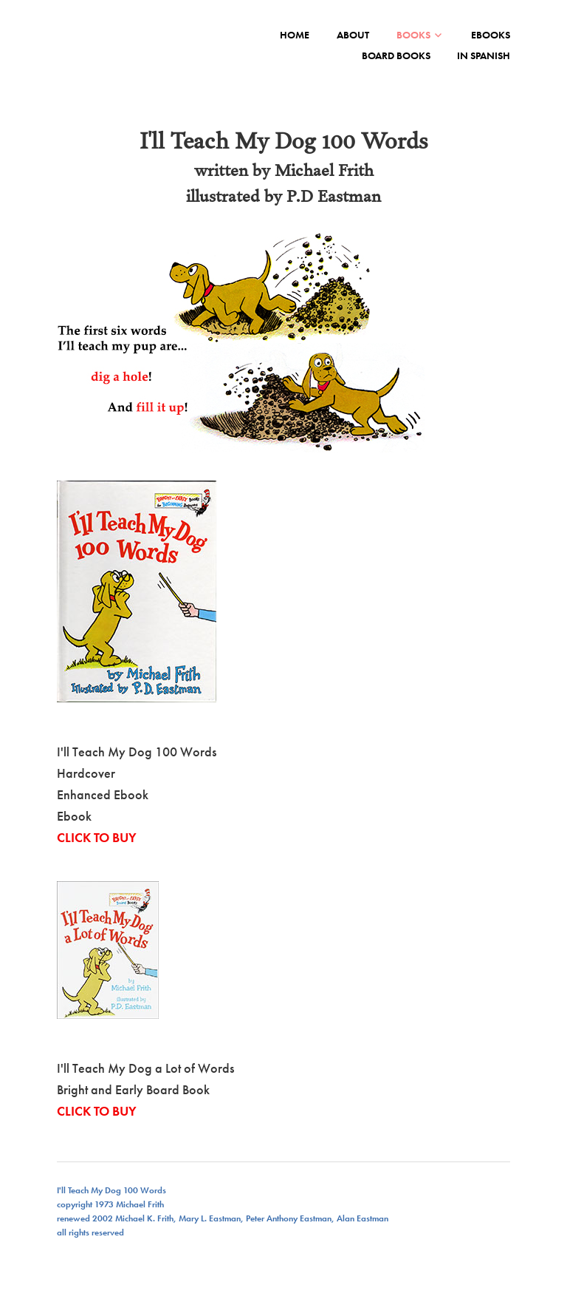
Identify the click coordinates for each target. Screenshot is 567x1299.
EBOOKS (490, 34)
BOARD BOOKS (396, 55)
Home (294, 34)
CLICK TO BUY (97, 837)
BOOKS (413, 34)
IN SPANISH (483, 55)
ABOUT (353, 34)
